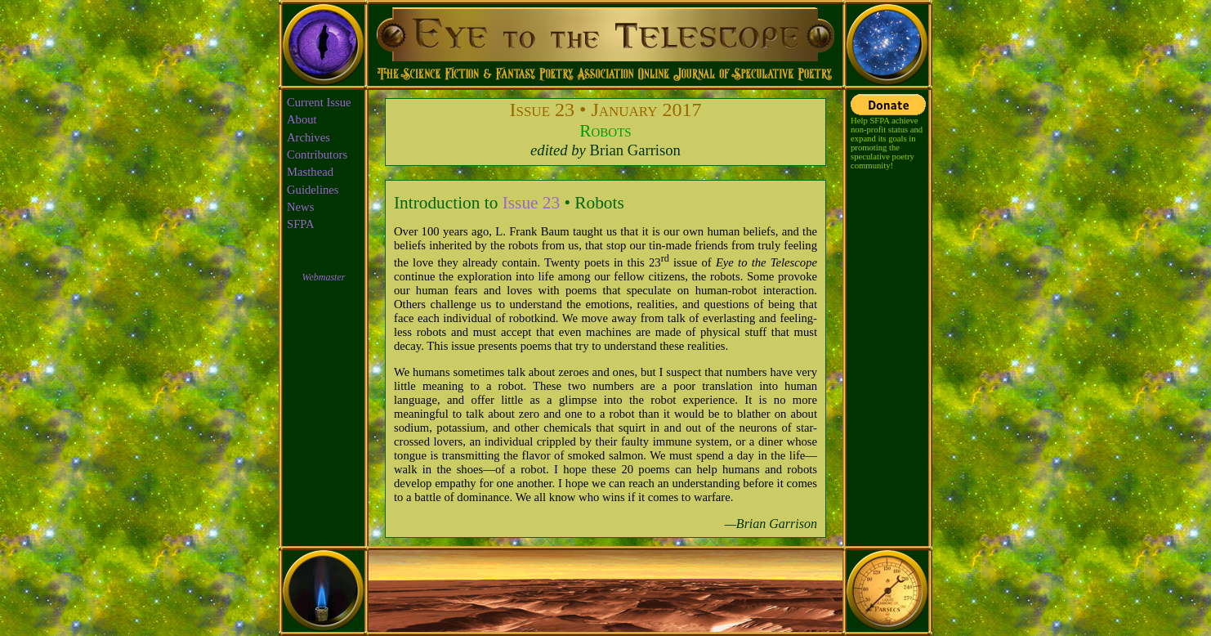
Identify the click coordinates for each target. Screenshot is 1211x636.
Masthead (310, 171)
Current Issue (319, 102)
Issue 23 (532, 203)
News (300, 206)
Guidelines (313, 189)
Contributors (317, 154)
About (302, 119)
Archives (308, 137)
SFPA (301, 224)
